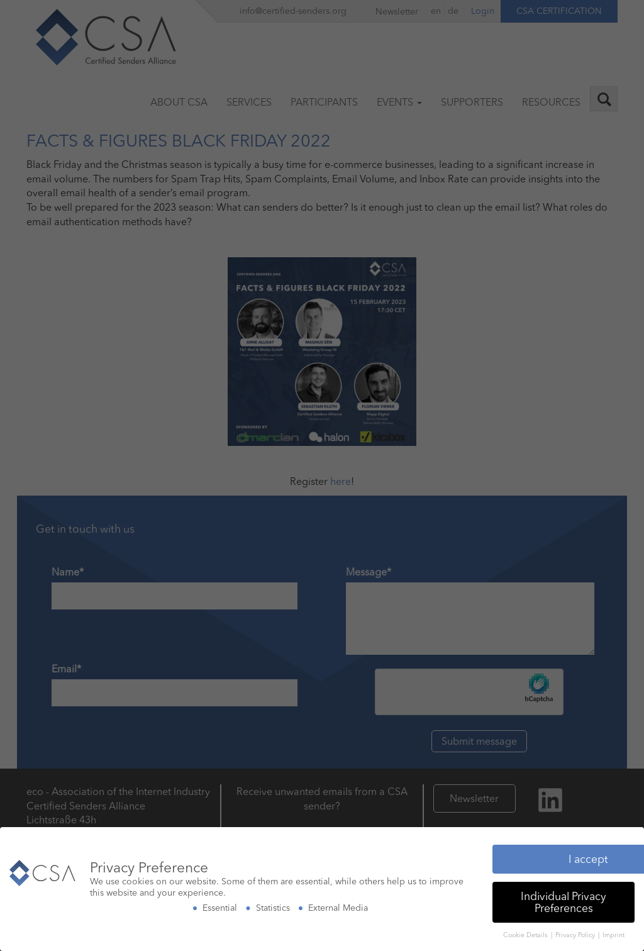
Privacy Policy (576, 932)
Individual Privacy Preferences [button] (563, 899)
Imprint (613, 932)
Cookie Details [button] (526, 932)
